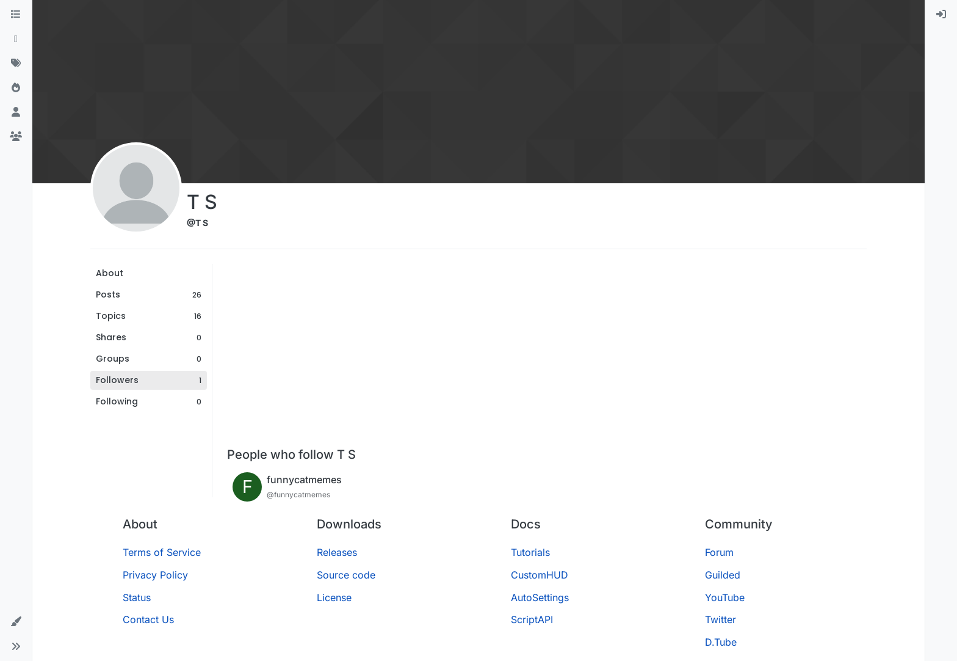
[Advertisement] (547, 355)
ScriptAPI (532, 619)
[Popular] (16, 88)
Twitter (720, 619)
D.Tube (721, 642)
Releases (337, 552)
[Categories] (16, 14)
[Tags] (16, 63)
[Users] (16, 112)
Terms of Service (162, 552)
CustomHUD (539, 575)
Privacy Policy (155, 575)
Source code (346, 575)
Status (137, 597)
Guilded (722, 575)
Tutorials (530, 552)
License (334, 597)
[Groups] (16, 137)
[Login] (941, 14)
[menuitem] (941, 14)
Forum (719, 552)
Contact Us (148, 619)
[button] (16, 622)
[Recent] (16, 39)
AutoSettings (540, 597)
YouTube (725, 597)
